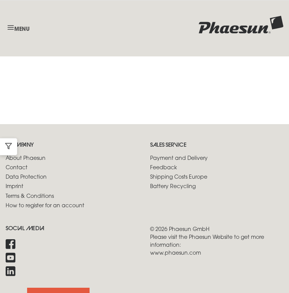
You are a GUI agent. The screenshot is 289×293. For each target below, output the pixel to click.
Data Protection (26, 177)
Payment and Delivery (179, 158)
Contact (16, 168)
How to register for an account (45, 206)
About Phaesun (26, 158)
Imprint (14, 187)
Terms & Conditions (30, 196)
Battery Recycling (173, 187)
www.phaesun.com (175, 253)
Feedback (163, 168)
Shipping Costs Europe (178, 177)
